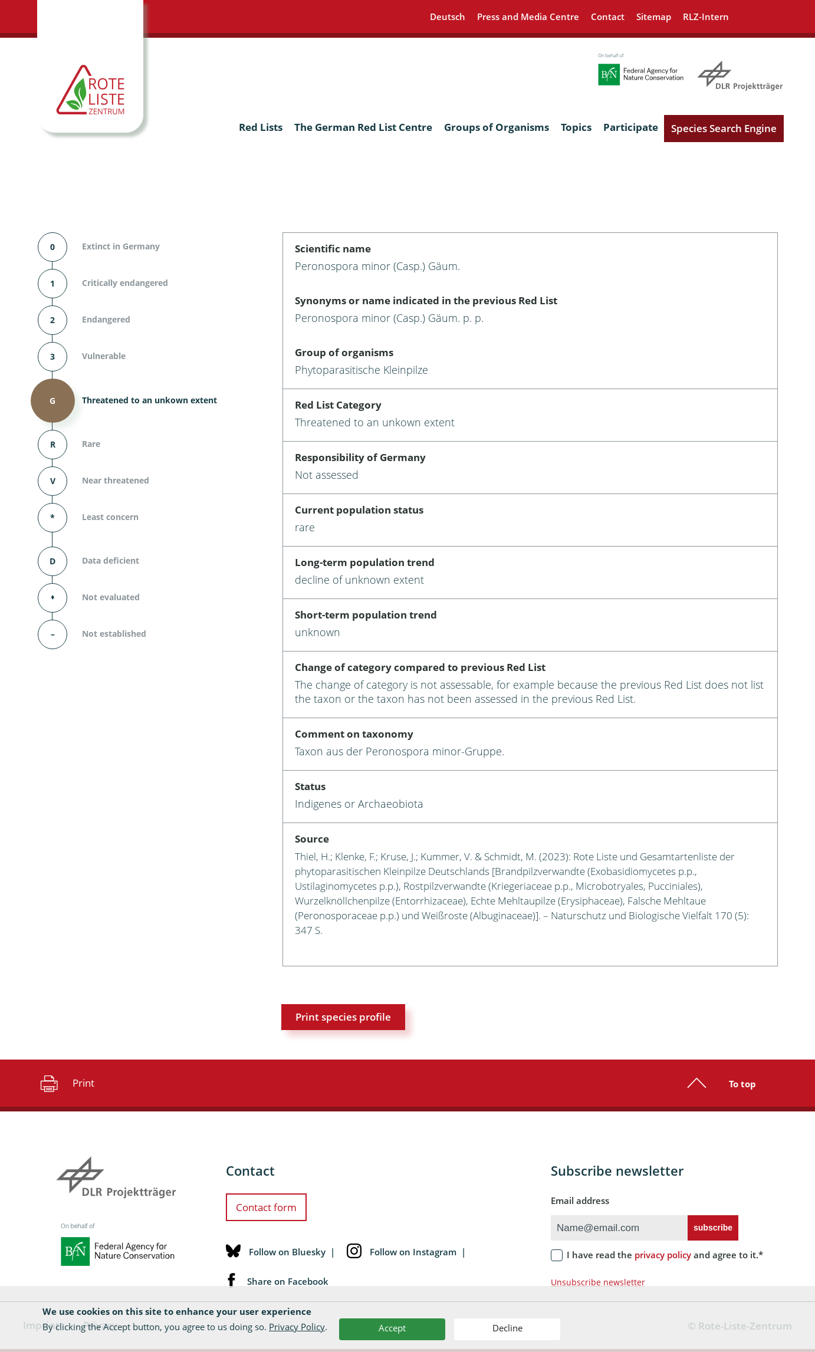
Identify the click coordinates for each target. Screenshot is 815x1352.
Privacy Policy (297, 1327)
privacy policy (663, 1255)
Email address (580, 1200)
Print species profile (343, 1017)
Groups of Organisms (496, 127)
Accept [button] (392, 1328)
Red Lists (260, 127)
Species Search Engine (724, 128)
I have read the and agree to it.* (665, 1255)
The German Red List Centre (363, 127)
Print (65, 1083)
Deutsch (447, 16)
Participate (630, 127)
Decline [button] (507, 1328)
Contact (608, 16)
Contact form (266, 1207)
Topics (576, 127)
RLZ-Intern (706, 16)
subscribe (713, 1227)
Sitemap (653, 16)
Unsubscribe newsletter (598, 1282)
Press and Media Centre (528, 16)
